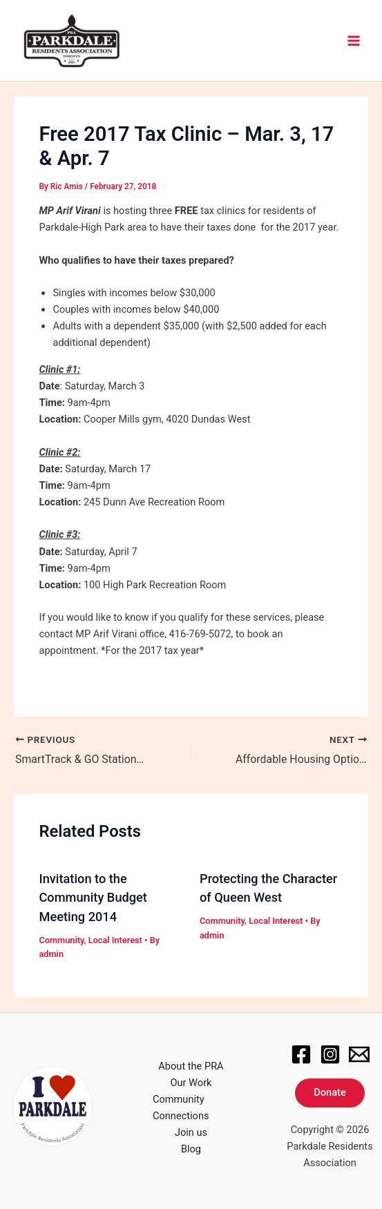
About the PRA (190, 1065)
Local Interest (115, 939)
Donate (329, 1092)
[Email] (359, 1053)
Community (61, 939)
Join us (191, 1132)
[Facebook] (301, 1053)
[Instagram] (330, 1053)
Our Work (191, 1082)
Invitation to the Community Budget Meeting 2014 (92, 897)
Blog (191, 1149)
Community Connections (181, 1107)
